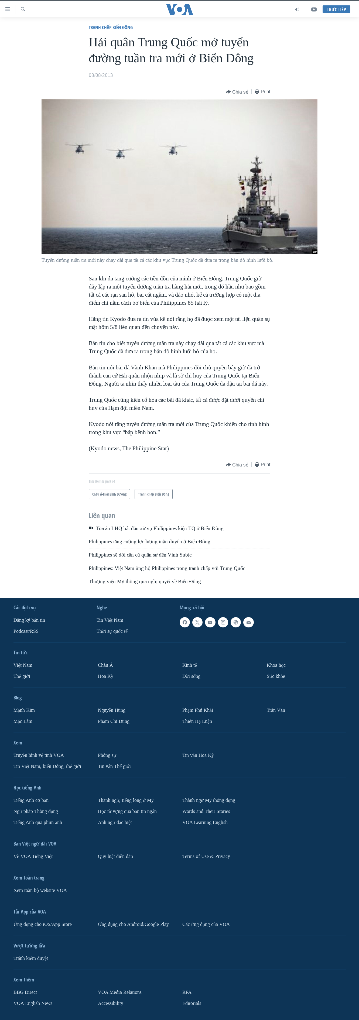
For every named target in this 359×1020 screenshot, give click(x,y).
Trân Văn (276, 710)
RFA (187, 992)
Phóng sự (107, 755)
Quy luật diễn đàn (115, 856)
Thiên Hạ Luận (197, 721)
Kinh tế (189, 665)
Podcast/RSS (26, 631)
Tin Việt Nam (110, 620)
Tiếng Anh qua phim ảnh (37, 822)
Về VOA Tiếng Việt (33, 856)
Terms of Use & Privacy (206, 856)
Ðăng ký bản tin (29, 620)
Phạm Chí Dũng (113, 721)
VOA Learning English (205, 822)
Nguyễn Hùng (111, 710)
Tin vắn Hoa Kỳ (198, 755)
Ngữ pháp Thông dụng (35, 811)
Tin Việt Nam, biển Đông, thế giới (47, 766)
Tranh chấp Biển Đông (111, 27)
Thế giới (21, 676)
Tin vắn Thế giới (114, 766)
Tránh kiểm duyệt (30, 958)
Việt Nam (22, 665)
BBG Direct (25, 992)
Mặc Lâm (22, 721)
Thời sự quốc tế (112, 631)
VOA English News (32, 1003)
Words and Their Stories (206, 811)
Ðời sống (191, 676)
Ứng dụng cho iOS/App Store (42, 924)
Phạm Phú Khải (197, 710)
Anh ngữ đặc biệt (115, 822)
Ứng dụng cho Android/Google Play (133, 924)
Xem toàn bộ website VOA (40, 890)
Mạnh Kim (24, 710)
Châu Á (105, 665)
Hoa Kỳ (105, 676)
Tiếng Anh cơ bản (31, 800)
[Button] (237, 92)
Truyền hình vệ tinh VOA (38, 755)
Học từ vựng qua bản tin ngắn (127, 811)
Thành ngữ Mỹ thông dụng (208, 800)
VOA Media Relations (120, 992)
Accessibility (110, 1003)
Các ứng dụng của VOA (206, 924)
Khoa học (276, 665)
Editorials (191, 1003)
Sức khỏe (276, 676)
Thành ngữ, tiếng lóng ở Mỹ (126, 800)
